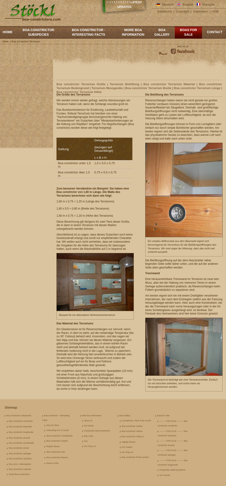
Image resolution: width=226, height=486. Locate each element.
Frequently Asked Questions (97, 431)
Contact (214, 32)
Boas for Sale (188, 32)
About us (88, 420)
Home (7, 32)
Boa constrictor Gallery (132, 426)
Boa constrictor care (55, 452)
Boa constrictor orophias (20, 469)
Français (208, 4)
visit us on (183, 46)
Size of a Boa (52, 425)
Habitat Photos (128, 442)
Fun (86, 441)
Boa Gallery (162, 32)
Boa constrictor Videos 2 (133, 436)
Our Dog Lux (90, 446)
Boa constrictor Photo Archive (135, 457)
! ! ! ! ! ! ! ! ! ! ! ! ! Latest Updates (124, 4)
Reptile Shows (53, 446)
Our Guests (127, 447)
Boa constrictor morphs (57, 441)
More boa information (133, 32)
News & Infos (52, 463)
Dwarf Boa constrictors (19, 474)
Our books (89, 426)
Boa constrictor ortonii (19, 448)
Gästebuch (164, 11)
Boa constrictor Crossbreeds (59, 436)
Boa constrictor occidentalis (21, 443)
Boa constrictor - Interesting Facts (88, 32)
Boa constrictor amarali (19, 438)
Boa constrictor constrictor (21, 421)
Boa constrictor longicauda (21, 432)
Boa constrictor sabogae (20, 453)
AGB (215, 11)
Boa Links (88, 436)
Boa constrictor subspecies (38, 32)
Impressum (200, 11)
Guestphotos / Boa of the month (136, 420)
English (188, 4)
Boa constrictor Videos (132, 431)
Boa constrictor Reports (57, 457)
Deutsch (168, 4)
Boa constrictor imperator (20, 426)
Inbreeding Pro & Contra (57, 430)
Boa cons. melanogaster (20, 464)
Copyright (182, 11)
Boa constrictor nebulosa (20, 458)
